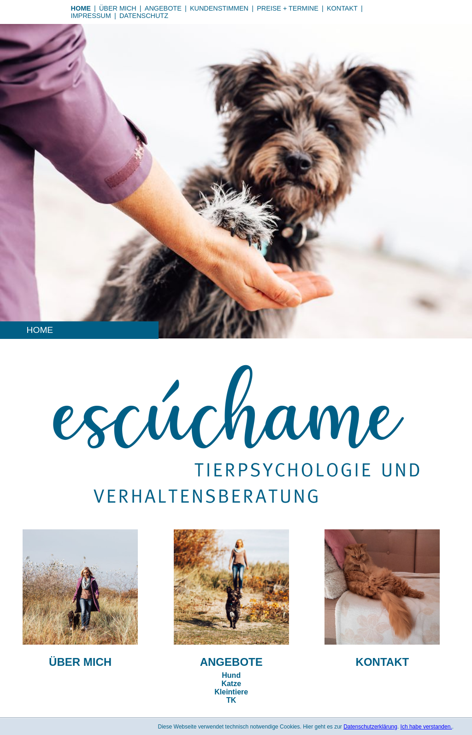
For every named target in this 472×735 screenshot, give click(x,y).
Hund (231, 675)
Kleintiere (231, 692)
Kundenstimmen (219, 8)
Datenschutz (143, 15)
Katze (231, 684)
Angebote (163, 8)
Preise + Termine (288, 8)
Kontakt (342, 8)
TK (231, 700)
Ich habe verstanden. (426, 726)
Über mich (117, 8)
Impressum (91, 15)
